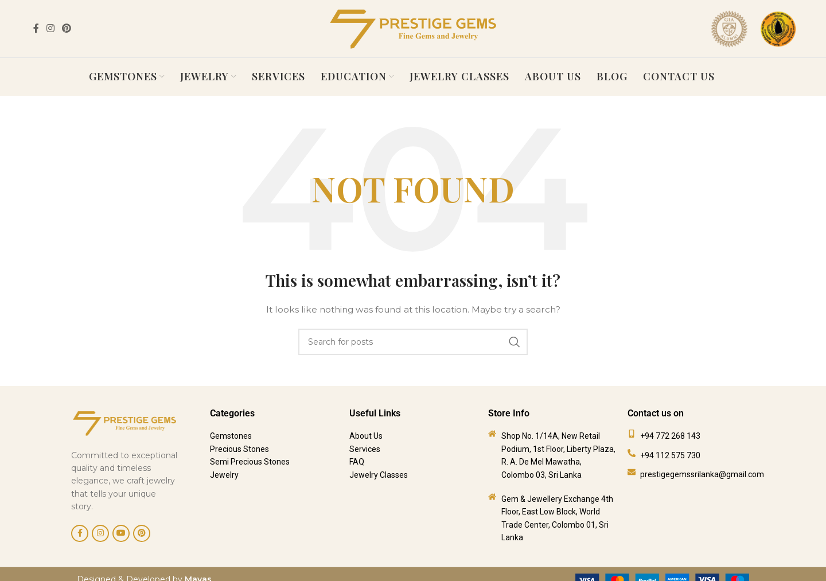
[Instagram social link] (50, 28)
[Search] (413, 338)
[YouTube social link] (121, 530)
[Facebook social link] (35, 28)
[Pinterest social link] (67, 28)
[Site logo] (413, 28)
